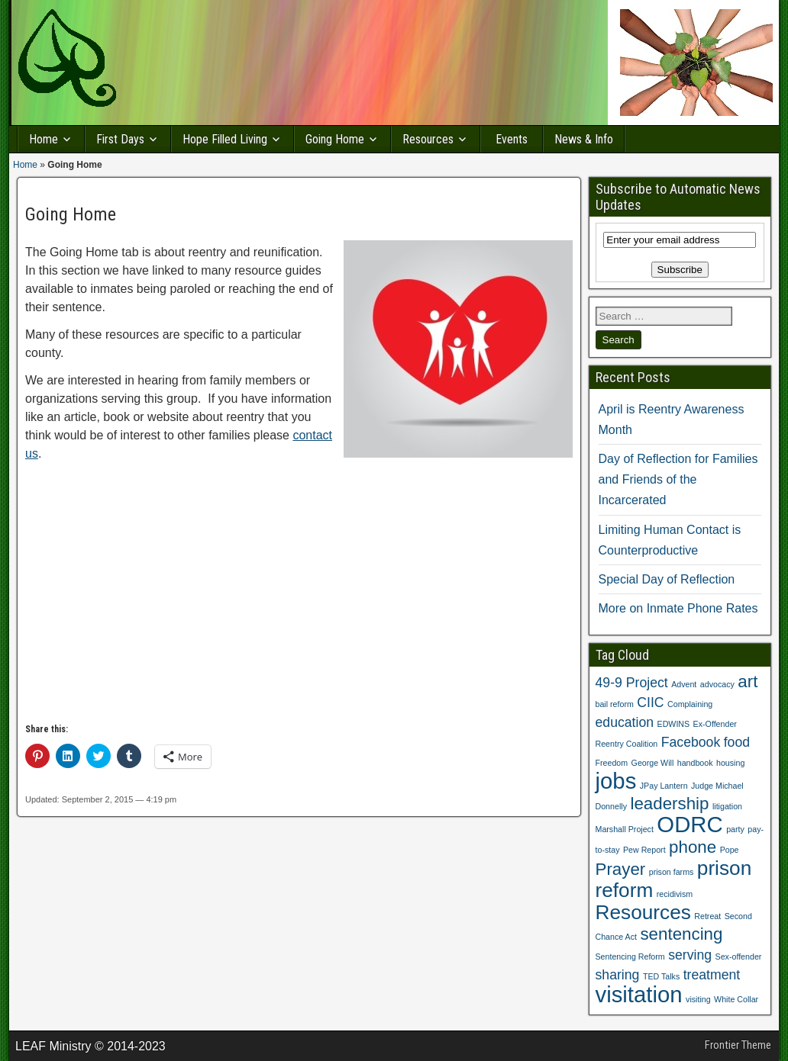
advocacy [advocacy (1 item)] (717, 684)
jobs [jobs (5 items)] (616, 780)
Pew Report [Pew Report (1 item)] (644, 849)
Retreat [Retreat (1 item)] (707, 916)
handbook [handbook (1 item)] (695, 762)
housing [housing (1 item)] (730, 762)
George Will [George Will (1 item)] (652, 762)
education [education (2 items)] (625, 722)
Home (43, 139)
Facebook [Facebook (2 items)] (691, 742)
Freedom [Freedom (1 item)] (612, 762)
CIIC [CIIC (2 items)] (650, 702)
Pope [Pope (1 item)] (729, 849)
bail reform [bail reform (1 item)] (615, 704)
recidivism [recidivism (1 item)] (675, 894)
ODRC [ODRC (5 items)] (689, 824)
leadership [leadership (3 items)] (669, 803)
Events (512, 139)
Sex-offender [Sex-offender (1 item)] (738, 956)
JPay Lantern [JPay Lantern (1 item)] (664, 785)
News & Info (583, 139)
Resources (428, 139)
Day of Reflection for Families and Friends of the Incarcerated (678, 479)
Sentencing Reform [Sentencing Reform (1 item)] (630, 956)
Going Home (334, 139)
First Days (120, 139)
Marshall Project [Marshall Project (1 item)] (625, 829)
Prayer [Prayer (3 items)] (621, 869)
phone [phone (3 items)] (692, 847)
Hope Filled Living (224, 139)
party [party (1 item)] (735, 829)
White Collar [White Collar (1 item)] (736, 999)
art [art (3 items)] (747, 681)
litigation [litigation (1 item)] (727, 806)
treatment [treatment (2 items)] (712, 974)
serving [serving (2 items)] (690, 955)
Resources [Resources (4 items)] (643, 912)
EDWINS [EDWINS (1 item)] (673, 723)
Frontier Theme (738, 1045)
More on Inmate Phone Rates (678, 608)
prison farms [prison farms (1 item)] (671, 871)
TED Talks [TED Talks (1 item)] (661, 976)
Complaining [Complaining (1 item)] (689, 704)
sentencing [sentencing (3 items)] (681, 934)
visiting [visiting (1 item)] (698, 999)
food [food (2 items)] (737, 742)
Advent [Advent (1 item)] (683, 684)
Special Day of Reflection (667, 579)
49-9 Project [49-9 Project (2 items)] (632, 682)
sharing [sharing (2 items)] (618, 974)
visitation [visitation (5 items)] (639, 994)
